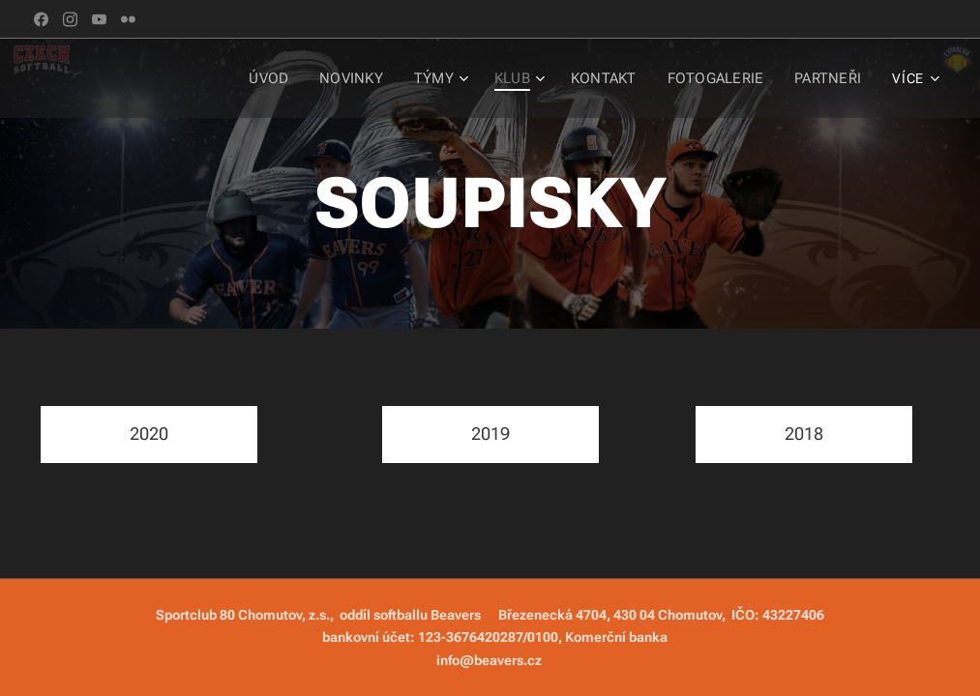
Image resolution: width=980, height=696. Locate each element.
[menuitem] (214, 78)
